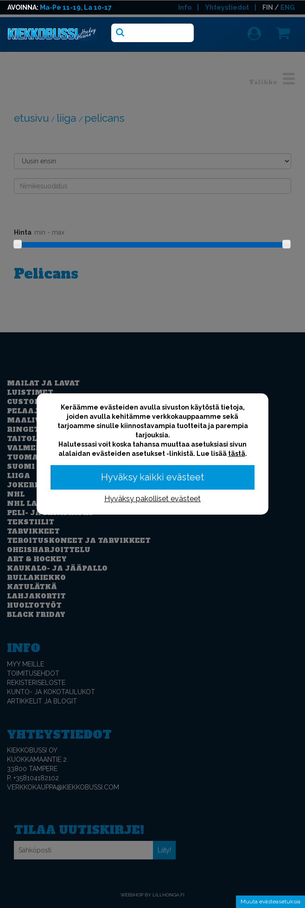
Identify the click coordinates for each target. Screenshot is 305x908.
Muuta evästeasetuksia (270, 901)
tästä (236, 453)
